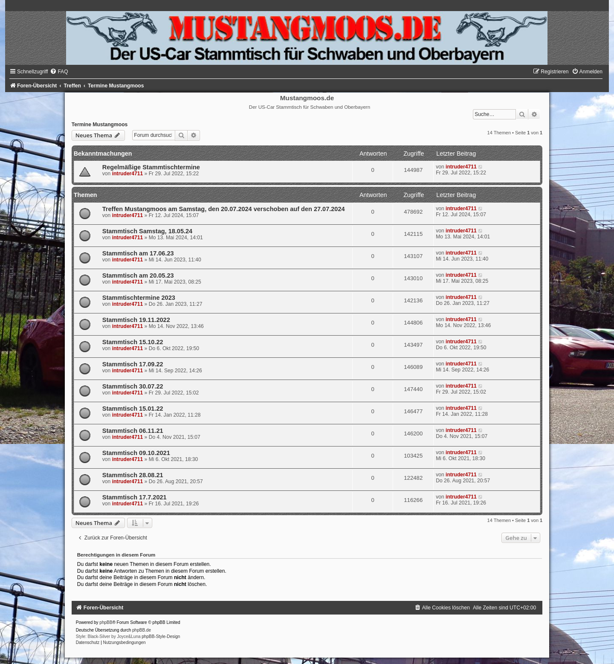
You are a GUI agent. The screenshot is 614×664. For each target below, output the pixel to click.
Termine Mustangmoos (99, 125)
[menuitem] (59, 72)
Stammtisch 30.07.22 (132, 386)
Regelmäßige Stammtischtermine (151, 167)
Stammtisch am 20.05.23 (138, 275)
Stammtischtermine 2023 (138, 297)
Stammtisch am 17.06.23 (138, 253)
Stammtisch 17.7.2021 (134, 497)
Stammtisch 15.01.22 (132, 408)
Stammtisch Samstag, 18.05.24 (147, 231)
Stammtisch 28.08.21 (132, 475)
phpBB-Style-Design (161, 636)
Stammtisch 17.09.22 (132, 364)
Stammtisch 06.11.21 (132, 430)
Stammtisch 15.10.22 (132, 342)
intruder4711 (127, 174)
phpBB (105, 622)
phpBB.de (141, 630)
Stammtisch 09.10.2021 (136, 452)
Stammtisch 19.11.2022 (136, 319)
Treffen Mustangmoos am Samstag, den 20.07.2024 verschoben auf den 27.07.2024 (223, 209)
